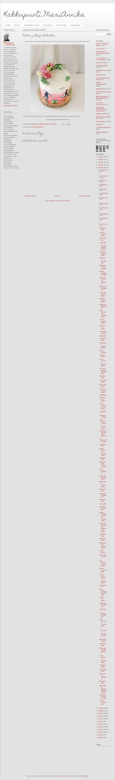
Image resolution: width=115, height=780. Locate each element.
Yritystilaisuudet (102, 132)
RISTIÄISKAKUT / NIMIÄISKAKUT (103, 97)
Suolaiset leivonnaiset (100, 103)
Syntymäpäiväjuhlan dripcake (102, 434)
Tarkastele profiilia (11, 105)
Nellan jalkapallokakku (102, 272)
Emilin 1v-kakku (102, 598)
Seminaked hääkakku (102, 676)
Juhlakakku (102, 412)
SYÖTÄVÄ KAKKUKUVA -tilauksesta (101, 109)
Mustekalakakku (102, 640)
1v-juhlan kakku (102, 665)
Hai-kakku (102, 504)
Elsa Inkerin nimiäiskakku (102, 563)
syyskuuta (103, 184)
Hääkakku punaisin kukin (102, 696)
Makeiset (99, 75)
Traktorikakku (102, 339)
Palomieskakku (102, 385)
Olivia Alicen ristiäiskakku (102, 406)
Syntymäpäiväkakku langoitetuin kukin (102, 527)
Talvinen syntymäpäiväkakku (102, 370)
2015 (100, 724)
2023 (101, 165)
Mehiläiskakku (102, 670)
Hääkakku (102, 336)
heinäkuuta (104, 193)
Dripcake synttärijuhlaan (102, 650)
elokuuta (103, 189)
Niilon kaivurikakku (102, 570)
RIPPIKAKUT (100, 89)
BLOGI (8, 25)
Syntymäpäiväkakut (102, 288)
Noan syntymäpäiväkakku (102, 592)
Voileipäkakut (101, 121)
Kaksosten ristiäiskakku (102, 484)
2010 (101, 737)
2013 (100, 729)
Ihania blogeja (75, 25)
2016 (100, 721)
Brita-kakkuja (102, 351)
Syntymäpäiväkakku (102, 306)
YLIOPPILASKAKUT (103, 127)
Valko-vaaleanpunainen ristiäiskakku (102, 517)
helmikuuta (104, 218)
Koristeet (99, 62)
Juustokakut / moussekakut (101, 58)
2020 (101, 711)
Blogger (85, 776)
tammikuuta (103, 224)
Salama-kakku (102, 355)
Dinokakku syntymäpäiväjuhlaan (102, 246)
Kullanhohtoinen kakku (102, 267)
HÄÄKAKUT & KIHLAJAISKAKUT (103, 52)
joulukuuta (104, 170)
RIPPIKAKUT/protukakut (103, 92)
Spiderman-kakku (102, 399)
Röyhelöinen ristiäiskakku (102, 545)
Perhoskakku (102, 239)
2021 (100, 708)
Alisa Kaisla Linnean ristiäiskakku (102, 424)
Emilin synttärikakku (102, 321)
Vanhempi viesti (85, 196)
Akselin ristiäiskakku (102, 300)
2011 (100, 735)
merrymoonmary (63, 776)
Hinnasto (17, 25)
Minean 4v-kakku (102, 327)
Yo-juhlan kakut (102, 381)
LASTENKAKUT (37, 127)
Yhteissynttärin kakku (102, 253)
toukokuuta (103, 203)
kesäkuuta (103, 197)
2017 (100, 719)
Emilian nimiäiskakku (102, 390)
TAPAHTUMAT (101, 114)
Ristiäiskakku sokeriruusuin (102, 464)
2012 (100, 732)
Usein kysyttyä (61, 25)
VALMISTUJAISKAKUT (103, 117)
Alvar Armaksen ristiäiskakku (102, 314)
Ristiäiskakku (102, 229)
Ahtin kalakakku (102, 471)
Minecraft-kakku (102, 440)
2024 (101, 162)
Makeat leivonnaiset (103, 70)
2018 (100, 716)
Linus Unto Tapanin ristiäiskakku (102, 578)
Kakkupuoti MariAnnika (44, 15)
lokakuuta (103, 180)
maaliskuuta (103, 214)
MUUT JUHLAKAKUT (101, 83)
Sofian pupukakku (102, 702)
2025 (101, 159)
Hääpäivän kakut (102, 416)
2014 (100, 727)
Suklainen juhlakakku (102, 260)
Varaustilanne (47, 25)
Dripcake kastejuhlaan (102, 477)
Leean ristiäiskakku (102, 233)
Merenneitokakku (102, 556)
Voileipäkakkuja (102, 332)
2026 (101, 157)
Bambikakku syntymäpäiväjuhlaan (102, 689)
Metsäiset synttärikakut (102, 345)
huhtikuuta (104, 208)
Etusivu (57, 196)
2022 (101, 167)
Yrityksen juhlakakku (102, 615)
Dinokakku (102, 610)
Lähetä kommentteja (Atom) (59, 201)
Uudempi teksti (30, 196)
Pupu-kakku (102, 551)
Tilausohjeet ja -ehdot (31, 25)
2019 (100, 713)
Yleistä (98, 124)
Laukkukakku (102, 445)
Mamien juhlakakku (102, 508)
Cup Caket (100, 48)
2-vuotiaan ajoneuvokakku (102, 633)
